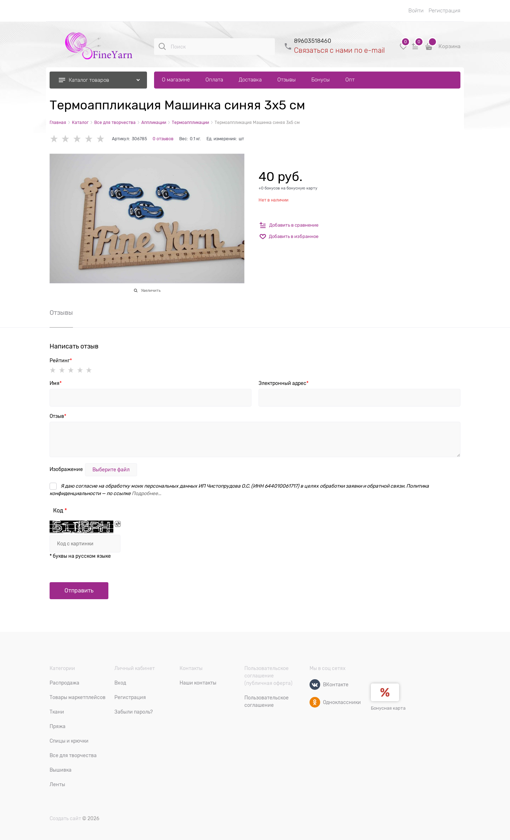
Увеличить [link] (150, 290)
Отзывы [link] (61, 313)
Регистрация (444, 10)
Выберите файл (111, 469)
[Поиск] (162, 46)
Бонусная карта (388, 708)
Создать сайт (65, 818)
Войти (416, 10)
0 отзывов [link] (163, 138)
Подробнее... (146, 493)
